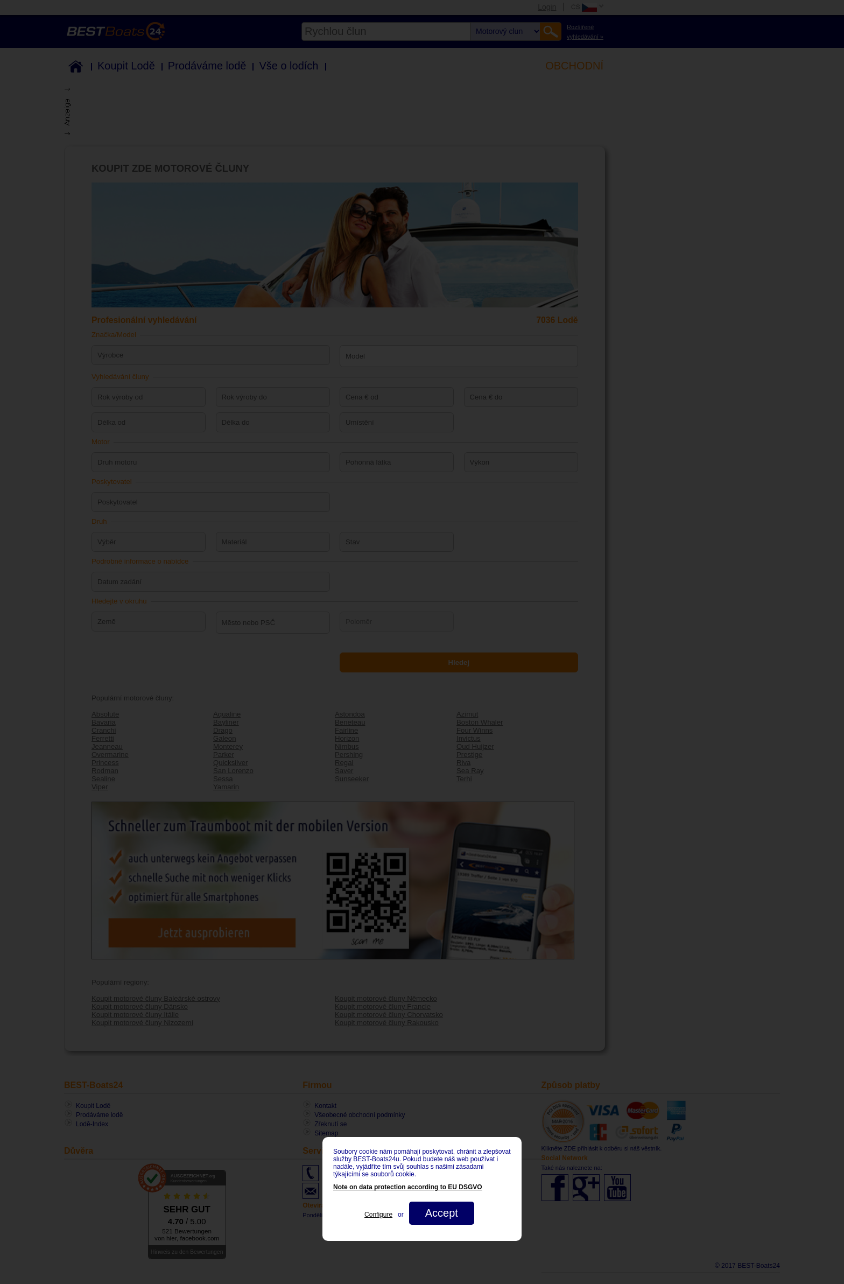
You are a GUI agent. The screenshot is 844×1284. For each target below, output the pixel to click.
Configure (378, 1214)
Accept (441, 1213)
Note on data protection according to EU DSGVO (407, 1187)
